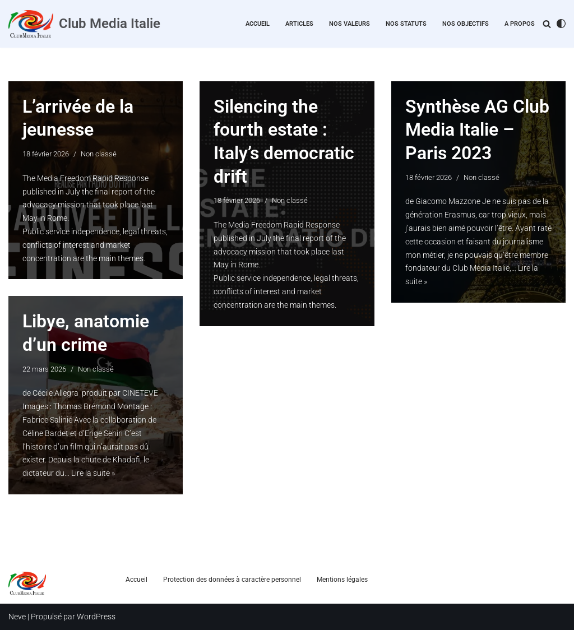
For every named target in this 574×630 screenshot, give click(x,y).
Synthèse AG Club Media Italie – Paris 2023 (477, 130)
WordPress (96, 616)
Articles (299, 23)
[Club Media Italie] (84, 24)
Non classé (99, 154)
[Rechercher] (547, 24)
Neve (17, 616)
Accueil (258, 23)
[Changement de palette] (561, 23)
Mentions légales (342, 579)
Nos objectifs (465, 23)
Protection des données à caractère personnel (232, 579)
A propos (519, 23)
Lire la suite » (93, 473)
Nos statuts (406, 23)
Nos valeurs (349, 23)
